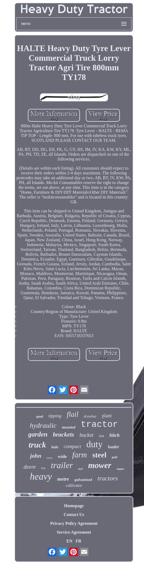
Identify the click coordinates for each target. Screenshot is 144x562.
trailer (62, 465)
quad (39, 416)
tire (43, 468)
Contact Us (74, 514)
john (35, 455)
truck (37, 444)
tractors (107, 478)
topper (120, 468)
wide (62, 456)
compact (72, 446)
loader (113, 447)
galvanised (83, 479)
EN (69, 541)
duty (94, 444)
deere (30, 467)
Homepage (74, 505)
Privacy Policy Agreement (74, 523)
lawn (49, 457)
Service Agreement (74, 532)
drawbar (90, 416)
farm (79, 454)
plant (107, 415)
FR (78, 541)
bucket (86, 435)
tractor (99, 425)
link (101, 436)
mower (99, 465)
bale (54, 447)
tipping (55, 415)
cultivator (74, 485)
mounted (69, 427)
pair (115, 457)
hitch (114, 435)
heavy (41, 476)
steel (99, 455)
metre (63, 479)
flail (73, 414)
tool (80, 468)
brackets (63, 434)
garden (37, 434)
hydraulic (43, 425)
